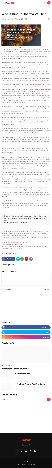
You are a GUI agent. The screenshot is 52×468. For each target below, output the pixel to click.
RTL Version (31, 464)
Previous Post (6, 289)
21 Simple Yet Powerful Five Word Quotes (29, 384)
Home (3, 9)
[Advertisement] (16, 306)
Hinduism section (20, 235)
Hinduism (9, 9)
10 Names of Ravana (22, 374)
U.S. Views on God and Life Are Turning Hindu (23, 133)
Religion (15, 253)
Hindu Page (18, 244)
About (24, 464)
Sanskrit (4, 249)
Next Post (46, 289)
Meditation (16, 242)
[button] (2, 3)
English (42, 246)
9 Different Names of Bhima (15, 368)
